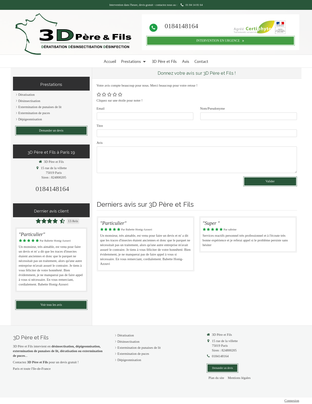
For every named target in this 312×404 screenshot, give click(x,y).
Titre (100, 126)
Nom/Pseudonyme (212, 108)
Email (101, 108)
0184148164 (181, 26)
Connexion (291, 400)
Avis (100, 143)
